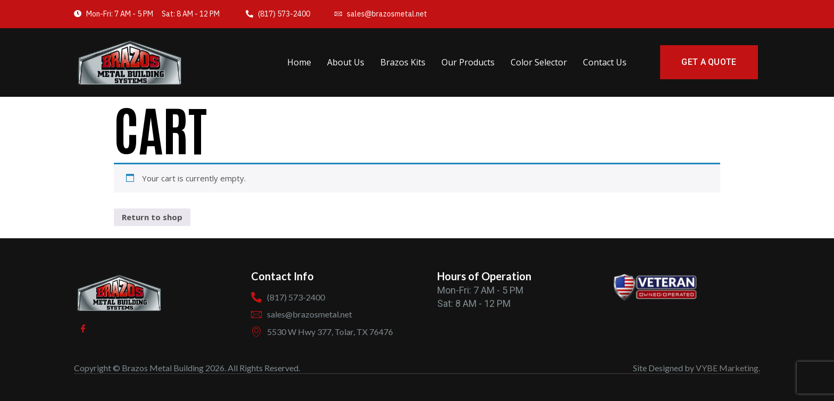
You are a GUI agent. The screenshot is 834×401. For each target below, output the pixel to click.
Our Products (468, 62)
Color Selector (539, 62)
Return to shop (152, 217)
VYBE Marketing (727, 368)
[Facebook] (83, 329)
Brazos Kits (403, 62)
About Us (345, 62)
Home (299, 62)
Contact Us (605, 62)
